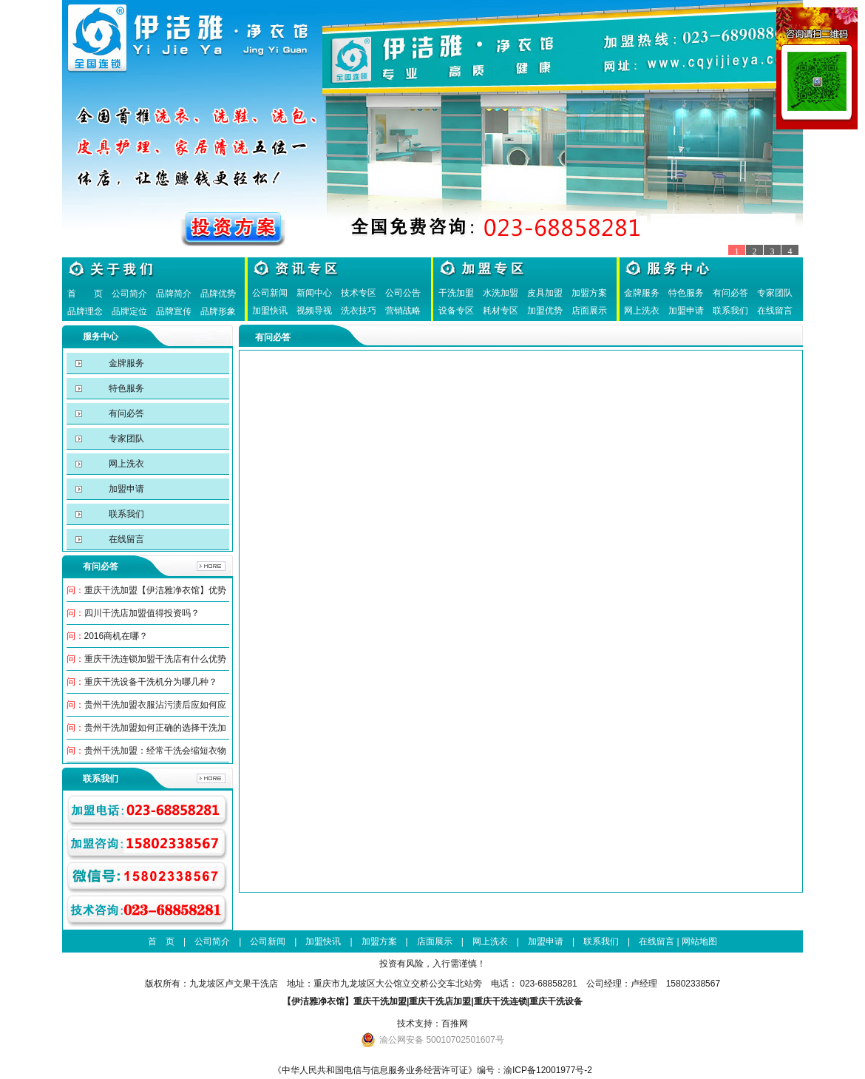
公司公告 (403, 293)
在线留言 (775, 310)
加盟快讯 (270, 310)
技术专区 (358, 293)
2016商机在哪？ (116, 636)
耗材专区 (500, 310)
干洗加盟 (456, 293)
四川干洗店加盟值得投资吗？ (142, 613)
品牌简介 (173, 293)
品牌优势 (218, 293)
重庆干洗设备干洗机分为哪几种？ (150, 682)
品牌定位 (129, 311)
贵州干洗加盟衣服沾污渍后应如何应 (155, 705)
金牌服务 (641, 293)
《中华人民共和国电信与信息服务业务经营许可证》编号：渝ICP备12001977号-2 (432, 1070)
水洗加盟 (500, 293)
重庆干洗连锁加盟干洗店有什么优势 (155, 659)
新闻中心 (314, 293)
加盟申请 (686, 310)
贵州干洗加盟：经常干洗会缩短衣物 (155, 750)
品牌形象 (218, 311)
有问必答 (730, 293)
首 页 (85, 293)
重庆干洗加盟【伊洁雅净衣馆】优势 (155, 590)
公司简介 (129, 293)
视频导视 (314, 310)
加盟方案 (589, 293)
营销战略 (403, 310)
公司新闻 (270, 293)
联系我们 (730, 310)
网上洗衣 (641, 310)
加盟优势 (545, 310)
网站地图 (699, 941)
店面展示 (589, 310)
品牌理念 (85, 311)
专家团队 (775, 293)
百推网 (454, 1023)
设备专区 (456, 310)
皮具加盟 (545, 293)
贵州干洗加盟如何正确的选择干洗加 (155, 728)
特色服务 (686, 293)
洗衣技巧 (358, 310)
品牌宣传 (173, 311)
